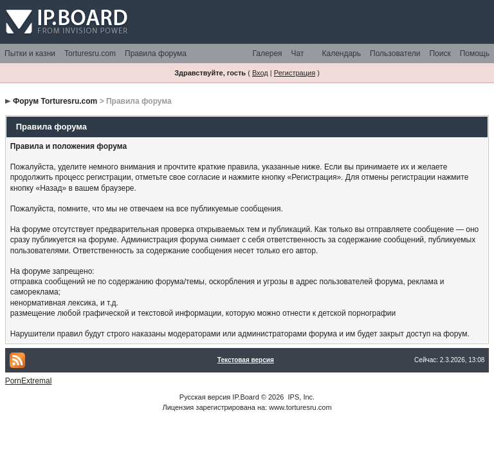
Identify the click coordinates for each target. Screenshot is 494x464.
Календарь (341, 53)
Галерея (267, 53)
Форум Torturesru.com (55, 101)
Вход (260, 73)
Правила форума (156, 53)
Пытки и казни (30, 53)
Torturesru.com (90, 53)
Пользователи (395, 53)
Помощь (474, 53)
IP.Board (245, 397)
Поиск (439, 53)
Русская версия (204, 397)
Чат (297, 53)
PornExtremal (28, 380)
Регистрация (294, 73)
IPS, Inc (300, 397)
